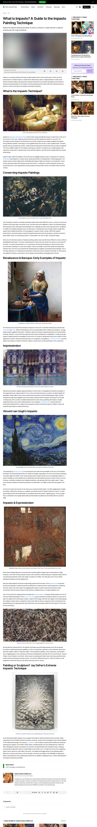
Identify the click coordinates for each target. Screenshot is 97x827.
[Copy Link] (51, 792)
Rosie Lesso (75, 120)
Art (8, 13)
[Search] (77, 7)
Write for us (87, 7)
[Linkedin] (39, 792)
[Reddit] (47, 792)
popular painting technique (18, 137)
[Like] (7, 792)
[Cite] (63, 71)
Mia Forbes (75, 99)
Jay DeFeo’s (31, 742)
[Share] (57, 71)
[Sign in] (93, 7)
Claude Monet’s (45, 402)
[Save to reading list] (51, 71)
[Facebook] (42, 792)
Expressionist (53, 583)
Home (4, 13)
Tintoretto (6, 330)
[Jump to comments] (44, 71)
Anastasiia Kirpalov (13, 72)
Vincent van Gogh (18, 471)
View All (64, 821)
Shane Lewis (75, 59)
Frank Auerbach (39, 594)
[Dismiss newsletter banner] (93, 2)
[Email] (56, 792)
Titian (14, 330)
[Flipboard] (54, 792)
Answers (80, 120)
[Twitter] (44, 792)
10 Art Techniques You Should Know (15, 767)
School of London (29, 596)
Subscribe (42, 2)
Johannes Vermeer (55, 338)
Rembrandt (6, 159)
